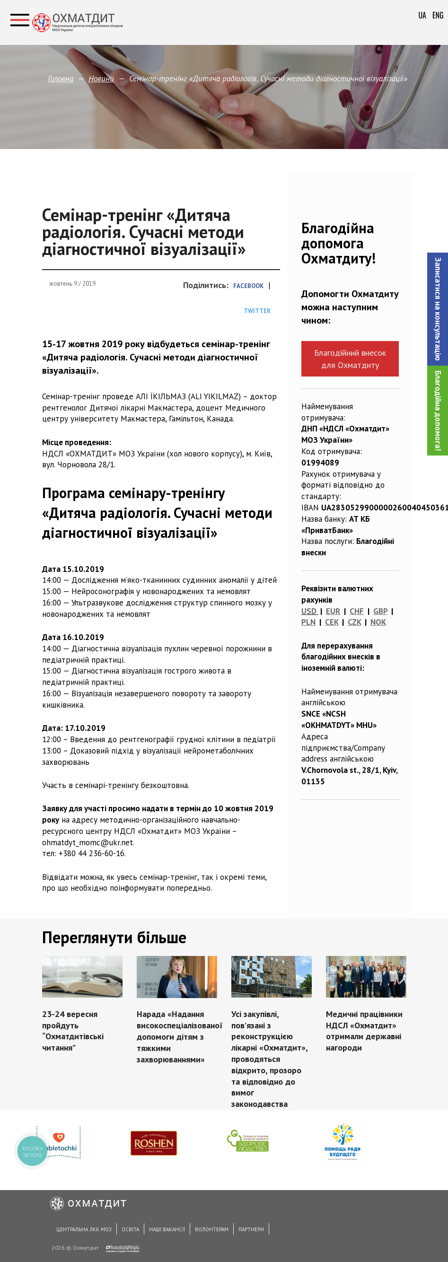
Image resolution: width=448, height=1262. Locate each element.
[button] (437, 309)
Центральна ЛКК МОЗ (84, 1229)
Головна (60, 78)
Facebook (248, 286)
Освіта (130, 1229)
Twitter (257, 311)
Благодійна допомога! (438, 410)
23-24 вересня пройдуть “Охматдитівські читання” (73, 1030)
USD (308, 611)
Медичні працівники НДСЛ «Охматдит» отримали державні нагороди (363, 1030)
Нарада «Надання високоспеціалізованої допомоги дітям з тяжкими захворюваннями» (180, 1036)
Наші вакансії (167, 1229)
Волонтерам (211, 1229)
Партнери (251, 1229)
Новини (101, 78)
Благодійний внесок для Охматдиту (350, 358)
